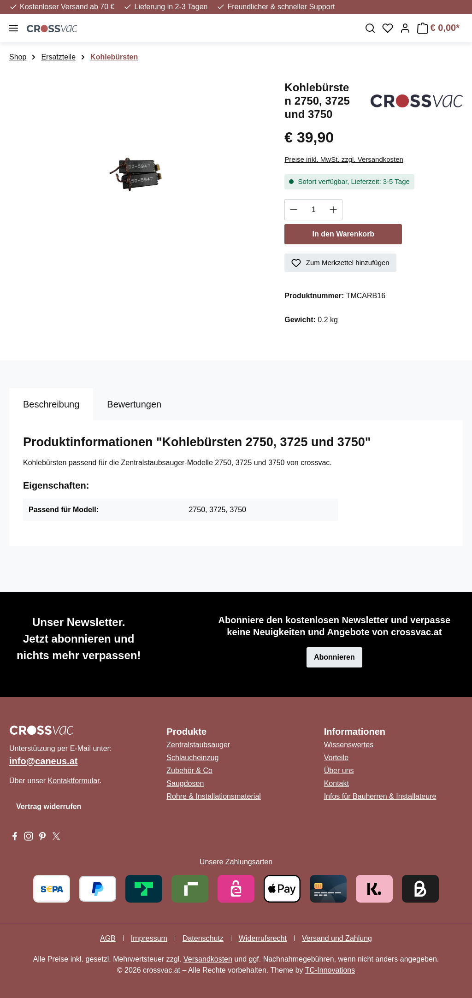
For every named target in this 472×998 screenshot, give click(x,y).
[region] (137, 178)
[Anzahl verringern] (293, 209)
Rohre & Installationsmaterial (213, 796)
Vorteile (336, 758)
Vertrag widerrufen (48, 806)
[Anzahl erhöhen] (333, 209)
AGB (108, 938)
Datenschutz (203, 938)
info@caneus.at (43, 761)
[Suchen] (370, 28)
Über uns (339, 770)
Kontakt (336, 783)
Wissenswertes (349, 745)
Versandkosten (207, 959)
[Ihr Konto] (405, 28)
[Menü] (13, 28)
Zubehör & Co (189, 770)
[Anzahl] (313, 209)
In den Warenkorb (344, 234)
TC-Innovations (330, 970)
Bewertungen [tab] (134, 404)
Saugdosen (185, 783)
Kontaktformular (74, 781)
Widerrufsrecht (263, 938)
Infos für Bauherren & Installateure (380, 796)
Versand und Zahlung (337, 938)
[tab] (51, 404)
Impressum (149, 938)
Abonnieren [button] (334, 657)
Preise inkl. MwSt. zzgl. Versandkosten (343, 159)
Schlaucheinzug (192, 758)
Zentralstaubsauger (198, 745)
